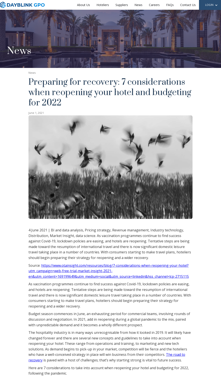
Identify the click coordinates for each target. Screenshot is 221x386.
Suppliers (121, 5)
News (138, 5)
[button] (211, 5)
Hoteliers (102, 5)
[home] (22, 5)
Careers (154, 5)
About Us (83, 5)
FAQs (170, 5)
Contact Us (188, 5)
